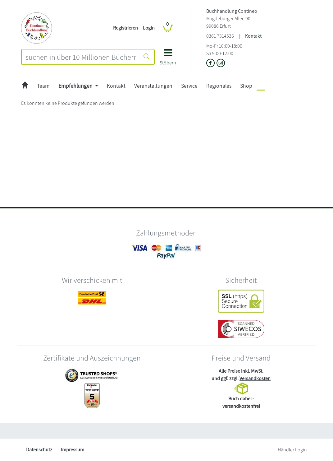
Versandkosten (255, 378)
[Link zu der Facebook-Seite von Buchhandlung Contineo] (211, 63)
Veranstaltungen (153, 85)
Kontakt (253, 36)
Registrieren (125, 28)
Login (149, 28)
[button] (168, 59)
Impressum (72, 449)
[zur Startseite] (25, 86)
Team (43, 85)
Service (189, 85)
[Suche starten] (146, 56)
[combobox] (80, 56)
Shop (246, 85)
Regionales (218, 85)
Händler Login (292, 449)
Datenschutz (39, 449)
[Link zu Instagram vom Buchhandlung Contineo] (221, 63)
